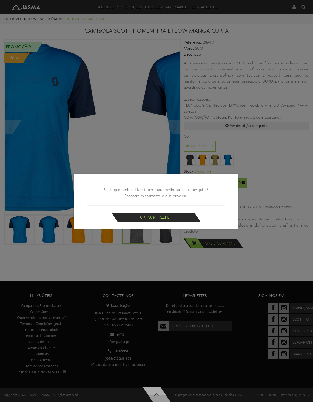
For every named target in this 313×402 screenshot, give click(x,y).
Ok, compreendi (156, 217)
